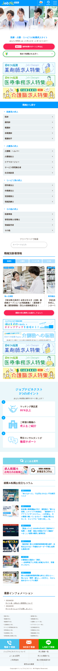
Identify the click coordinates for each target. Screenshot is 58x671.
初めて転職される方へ (29, 54)
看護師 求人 (7, 619)
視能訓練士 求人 (35, 633)
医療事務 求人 (34, 635)
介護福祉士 (9, 156)
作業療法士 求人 (35, 630)
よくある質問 (31, 461)
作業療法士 (9, 191)
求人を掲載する (44, 656)
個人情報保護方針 (43, 660)
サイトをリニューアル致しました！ (19, 609)
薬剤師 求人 (34, 616)
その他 (7, 230)
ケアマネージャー (12, 162)
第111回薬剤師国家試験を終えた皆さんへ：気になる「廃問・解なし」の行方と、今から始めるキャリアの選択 (38, 578)
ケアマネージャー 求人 (37, 624)
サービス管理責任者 (13, 167)
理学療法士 (9, 185)
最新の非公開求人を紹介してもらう (29, 313)
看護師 (7, 128)
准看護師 (8, 133)
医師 (6, 117)
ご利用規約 (14, 660)
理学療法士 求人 (8, 630)
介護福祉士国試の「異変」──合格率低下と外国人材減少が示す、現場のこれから (37, 562)
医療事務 (8, 214)
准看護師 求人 (34, 619)
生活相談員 (9, 173)
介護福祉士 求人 (8, 624)
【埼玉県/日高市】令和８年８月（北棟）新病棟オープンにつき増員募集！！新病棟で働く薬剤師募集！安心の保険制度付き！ (23, 303)
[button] (6, 286)
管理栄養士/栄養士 (12, 220)
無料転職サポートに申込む (29, 46)
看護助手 (8, 139)
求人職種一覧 (43, 652)
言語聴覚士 (9, 196)
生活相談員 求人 (35, 627)
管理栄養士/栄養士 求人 (10, 635)
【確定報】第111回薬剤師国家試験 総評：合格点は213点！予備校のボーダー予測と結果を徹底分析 (38, 546)
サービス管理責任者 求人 (11, 627)
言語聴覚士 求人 (8, 633)
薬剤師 (7, 122)
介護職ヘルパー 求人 (36, 621)
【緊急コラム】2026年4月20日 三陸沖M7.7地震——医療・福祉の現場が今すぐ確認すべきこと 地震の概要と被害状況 (37, 530)
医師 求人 (6, 616)
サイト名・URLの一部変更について (19, 603)
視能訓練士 (9, 202)
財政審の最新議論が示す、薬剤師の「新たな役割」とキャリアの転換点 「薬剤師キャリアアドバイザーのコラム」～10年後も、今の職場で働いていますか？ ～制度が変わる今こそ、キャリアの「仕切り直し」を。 (38, 514)
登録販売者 (9, 225)
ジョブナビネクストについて (14, 652)
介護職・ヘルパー (12, 151)
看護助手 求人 (8, 621)
